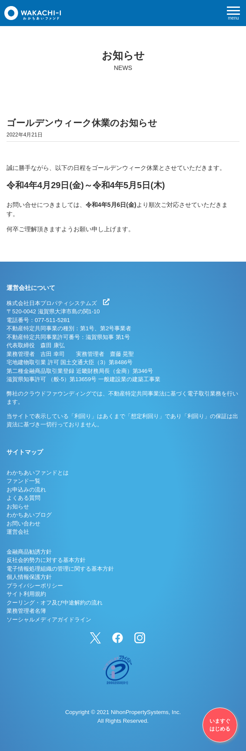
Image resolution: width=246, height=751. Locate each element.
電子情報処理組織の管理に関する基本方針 (60, 568)
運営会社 (18, 531)
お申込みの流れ (26, 489)
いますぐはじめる (219, 725)
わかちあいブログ (29, 515)
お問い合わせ (23, 523)
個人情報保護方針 (29, 577)
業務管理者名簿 (26, 611)
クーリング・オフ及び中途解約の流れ (55, 602)
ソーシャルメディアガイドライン (49, 619)
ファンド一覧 (23, 481)
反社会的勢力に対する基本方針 (46, 560)
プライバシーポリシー (35, 585)
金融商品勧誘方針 (29, 551)
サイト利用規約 (26, 594)
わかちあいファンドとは (38, 472)
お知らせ (18, 506)
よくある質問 (23, 498)
